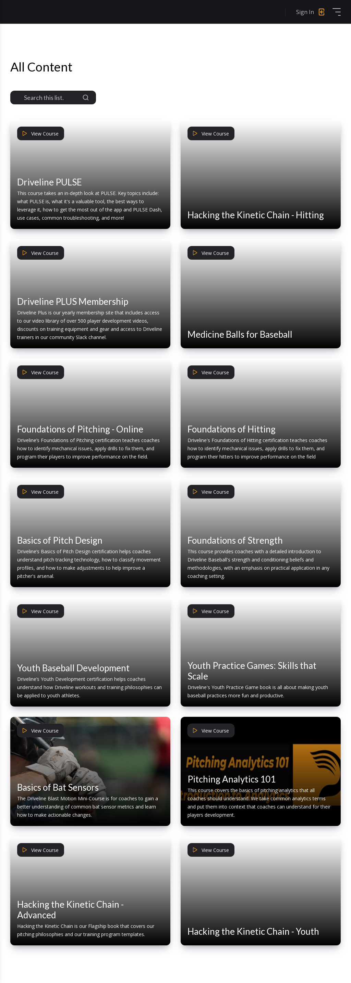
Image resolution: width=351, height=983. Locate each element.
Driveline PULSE (49, 182)
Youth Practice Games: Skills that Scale (251, 671)
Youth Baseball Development (73, 667)
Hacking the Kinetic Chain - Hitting (255, 214)
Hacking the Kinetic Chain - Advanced (70, 909)
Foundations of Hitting (231, 429)
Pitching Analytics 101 (231, 779)
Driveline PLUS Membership (72, 301)
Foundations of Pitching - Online (80, 429)
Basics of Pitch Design (59, 540)
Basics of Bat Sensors (58, 787)
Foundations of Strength (235, 540)
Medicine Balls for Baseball (239, 334)
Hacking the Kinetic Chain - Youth (253, 931)
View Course (41, 133)
